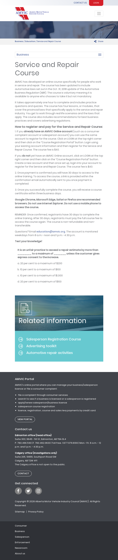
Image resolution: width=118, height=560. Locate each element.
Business (19, 41)
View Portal (25, 419)
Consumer (21, 525)
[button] (59, 55)
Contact (23, 473)
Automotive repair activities (46, 352)
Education (30, 41)
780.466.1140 (24, 443)
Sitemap (20, 511)
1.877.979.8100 (70, 443)
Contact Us (80, 2)
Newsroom (21, 548)
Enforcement (22, 542)
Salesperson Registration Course (50, 339)
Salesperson (22, 536)
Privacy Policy (35, 511)
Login (96, 3)
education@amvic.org (50, 231)
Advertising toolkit (37, 346)
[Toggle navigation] (99, 14)
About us (20, 553)
